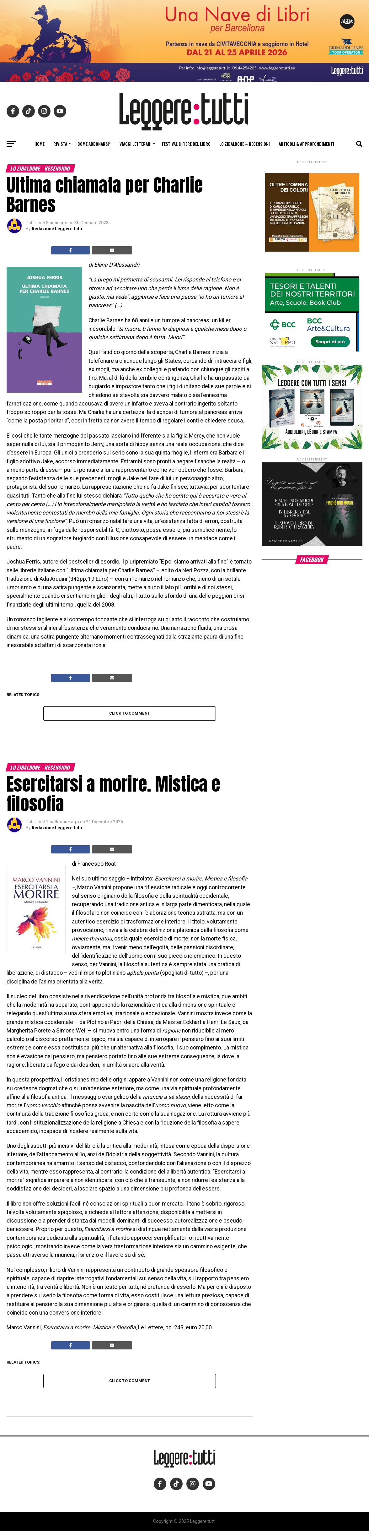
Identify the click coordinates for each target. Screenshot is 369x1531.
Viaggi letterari (136, 143)
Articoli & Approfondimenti (306, 143)
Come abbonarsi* (94, 143)
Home (40, 143)
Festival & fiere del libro (186, 143)
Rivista (60, 143)
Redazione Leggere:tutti (57, 228)
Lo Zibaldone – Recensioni (244, 143)
